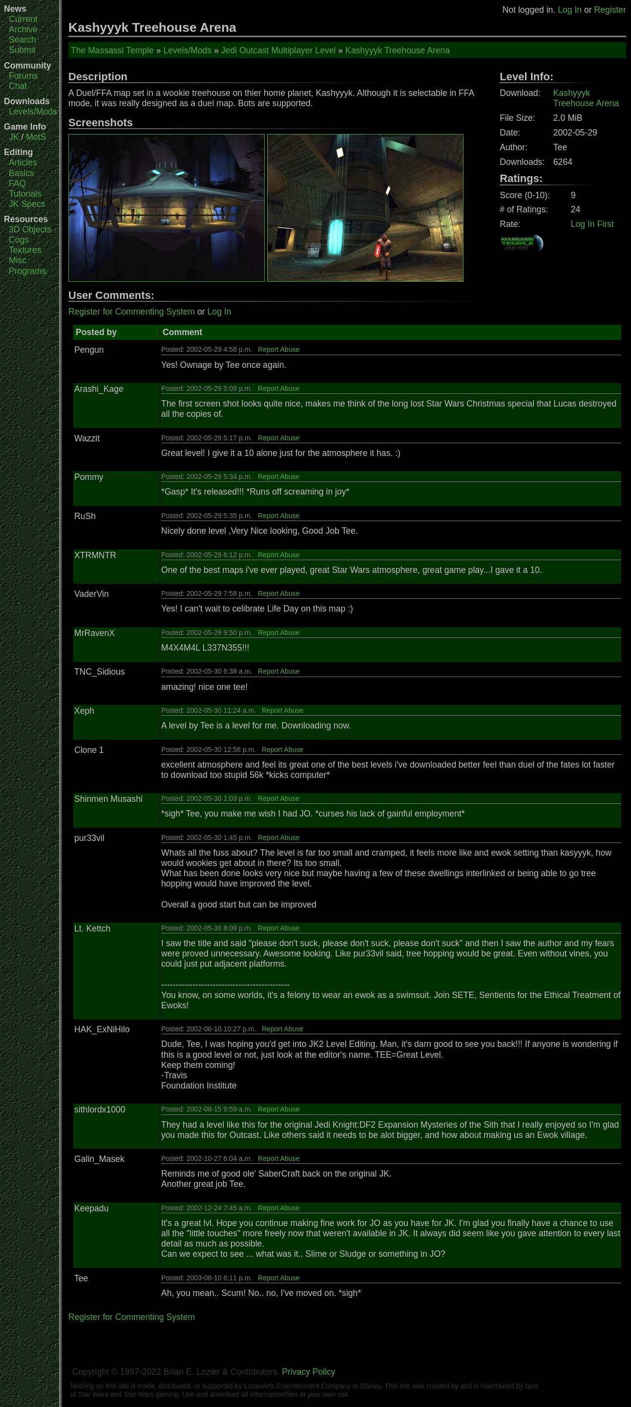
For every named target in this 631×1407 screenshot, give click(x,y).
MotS (36, 137)
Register (610, 10)
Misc (17, 260)
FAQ (17, 183)
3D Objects (30, 229)
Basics (21, 173)
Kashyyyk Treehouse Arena (397, 50)
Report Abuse (278, 349)
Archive (23, 29)
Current (23, 19)
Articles (23, 162)
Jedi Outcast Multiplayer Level (278, 50)
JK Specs (27, 204)
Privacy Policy (309, 1372)
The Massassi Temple (112, 50)
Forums (23, 76)
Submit (22, 50)
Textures (25, 250)
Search (22, 40)
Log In (570, 10)
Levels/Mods (33, 111)
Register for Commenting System (131, 312)
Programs (27, 271)
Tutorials (25, 194)
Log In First (592, 224)
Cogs (19, 240)
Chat (18, 86)
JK (14, 137)
